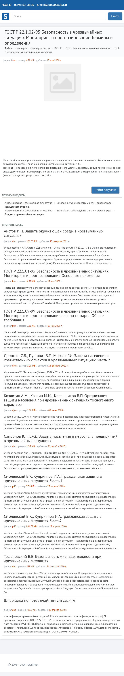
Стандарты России (40, 48)
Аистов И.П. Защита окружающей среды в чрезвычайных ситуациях (53, 233)
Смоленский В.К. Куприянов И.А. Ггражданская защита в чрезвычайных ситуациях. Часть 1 (53, 478)
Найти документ (105, 189)
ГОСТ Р (57, 48)
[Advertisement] (62, 128)
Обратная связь (24, 5)
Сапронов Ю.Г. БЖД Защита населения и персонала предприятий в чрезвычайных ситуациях (61, 438)
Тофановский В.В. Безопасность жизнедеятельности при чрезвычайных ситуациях (52, 558)
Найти (115, 16)
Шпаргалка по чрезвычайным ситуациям (39, 600)
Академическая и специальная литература (28, 202)
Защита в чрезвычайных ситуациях (25, 214)
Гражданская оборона (17, 206)
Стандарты (21, 48)
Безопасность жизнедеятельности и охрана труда (84, 202)
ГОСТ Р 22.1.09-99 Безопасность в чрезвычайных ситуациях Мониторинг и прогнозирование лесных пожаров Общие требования (56, 315)
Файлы (6, 5)
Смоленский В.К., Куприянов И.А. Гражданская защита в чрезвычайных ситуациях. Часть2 (53, 518)
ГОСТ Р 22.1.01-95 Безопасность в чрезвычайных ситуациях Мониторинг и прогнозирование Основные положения (56, 273)
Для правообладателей (52, 5)
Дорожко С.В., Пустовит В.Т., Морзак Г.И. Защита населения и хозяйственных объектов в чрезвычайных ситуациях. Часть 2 (57, 358)
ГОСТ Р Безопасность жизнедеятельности (87, 48)
